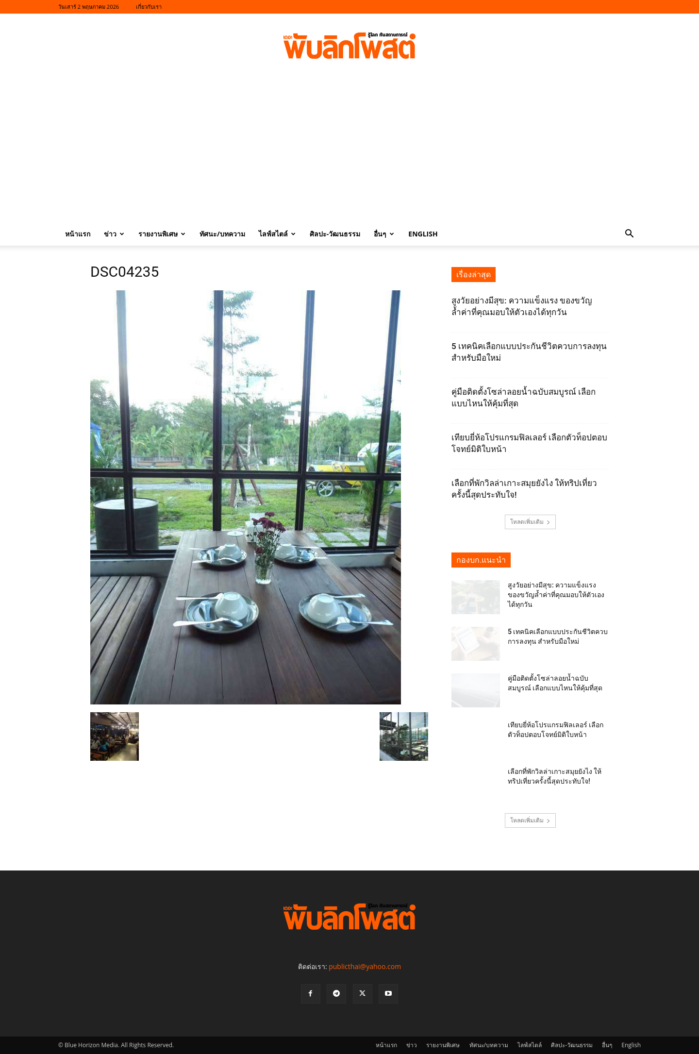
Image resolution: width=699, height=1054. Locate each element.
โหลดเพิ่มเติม (530, 522)
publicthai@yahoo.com (365, 966)
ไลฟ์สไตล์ (277, 233)
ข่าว (114, 233)
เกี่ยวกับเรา (149, 6)
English (422, 233)
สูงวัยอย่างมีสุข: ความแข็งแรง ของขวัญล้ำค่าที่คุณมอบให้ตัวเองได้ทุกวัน (556, 594)
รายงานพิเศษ (161, 233)
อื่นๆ (384, 233)
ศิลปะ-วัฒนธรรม (335, 233)
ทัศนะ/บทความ (222, 233)
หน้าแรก (77, 233)
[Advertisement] (349, 149)
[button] (629, 234)
